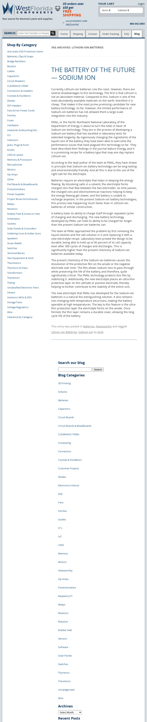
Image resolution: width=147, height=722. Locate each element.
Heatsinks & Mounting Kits (22, 130)
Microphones (14, 164)
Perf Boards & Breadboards (22, 184)
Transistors (13, 277)
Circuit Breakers (16, 81)
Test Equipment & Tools (20, 258)
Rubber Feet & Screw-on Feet (23, 213)
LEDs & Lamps (15, 154)
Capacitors (13, 76)
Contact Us (11, 679)
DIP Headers (14, 105)
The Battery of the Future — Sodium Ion (93, 74)
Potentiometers (16, 189)
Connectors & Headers (20, 90)
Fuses (10, 120)
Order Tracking (110, 34)
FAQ (126, 34)
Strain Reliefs (14, 243)
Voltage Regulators (17, 307)
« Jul (60, 644)
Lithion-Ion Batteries (64, 329)
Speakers (12, 238)
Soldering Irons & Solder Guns (24, 233)
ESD (60, 452)
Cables (11, 71)
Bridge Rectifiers (16, 61)
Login (141, 3)
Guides (62, 469)
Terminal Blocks (16, 253)
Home (64, 34)
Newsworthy (104, 325)
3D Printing (64, 378)
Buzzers (11, 66)
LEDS (61, 486)
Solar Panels (65, 559)
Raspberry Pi (65, 520)
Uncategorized (66, 582)
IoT (60, 480)
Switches (12, 248)
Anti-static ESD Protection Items (25, 51)
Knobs (10, 150)
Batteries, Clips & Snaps (20, 56)
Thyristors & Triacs (17, 268)
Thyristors (64, 571)
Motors (11, 169)
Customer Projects (68, 435)
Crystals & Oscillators (19, 95)
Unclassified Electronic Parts (23, 287)
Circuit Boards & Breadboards (74, 406)
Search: (10, 33)
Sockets (11, 223)
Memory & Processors (19, 159)
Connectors (64, 423)
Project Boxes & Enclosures (22, 199)
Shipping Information (17, 687)
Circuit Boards (66, 401)
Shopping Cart (45, 670)
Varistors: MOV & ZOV (19, 297)
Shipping (78, 34)
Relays (10, 204)
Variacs (11, 292)
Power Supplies (15, 194)
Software (63, 554)
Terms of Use (64, 675)
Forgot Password (14, 701)
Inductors (12, 140)
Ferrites (11, 115)
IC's (60, 474)
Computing (64, 418)
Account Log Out (14, 696)
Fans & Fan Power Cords (21, 110)
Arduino (62, 383)
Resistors (12, 209)
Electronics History (68, 446)
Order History (13, 692)
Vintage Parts (14, 302)
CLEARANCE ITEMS (17, 86)
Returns (9, 683)
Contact (92, 34)
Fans (60, 457)
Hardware (12, 125)
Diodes (11, 100)
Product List (43, 675)
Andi (100, 329)
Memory (63, 491)
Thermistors (14, 263)
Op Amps (12, 174)
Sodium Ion (85, 329)
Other (10, 179)
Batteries (89, 325)
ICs (9, 135)
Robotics (63, 537)
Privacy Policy (65, 670)
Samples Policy (65, 666)
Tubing (11, 282)
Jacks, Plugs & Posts (18, 145)
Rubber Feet (65, 542)
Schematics (13, 218)
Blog (137, 34)
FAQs (40, 679)
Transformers (14, 272)
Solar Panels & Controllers (21, 228)
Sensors (62, 548)
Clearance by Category (19, 317)
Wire (9, 312)
